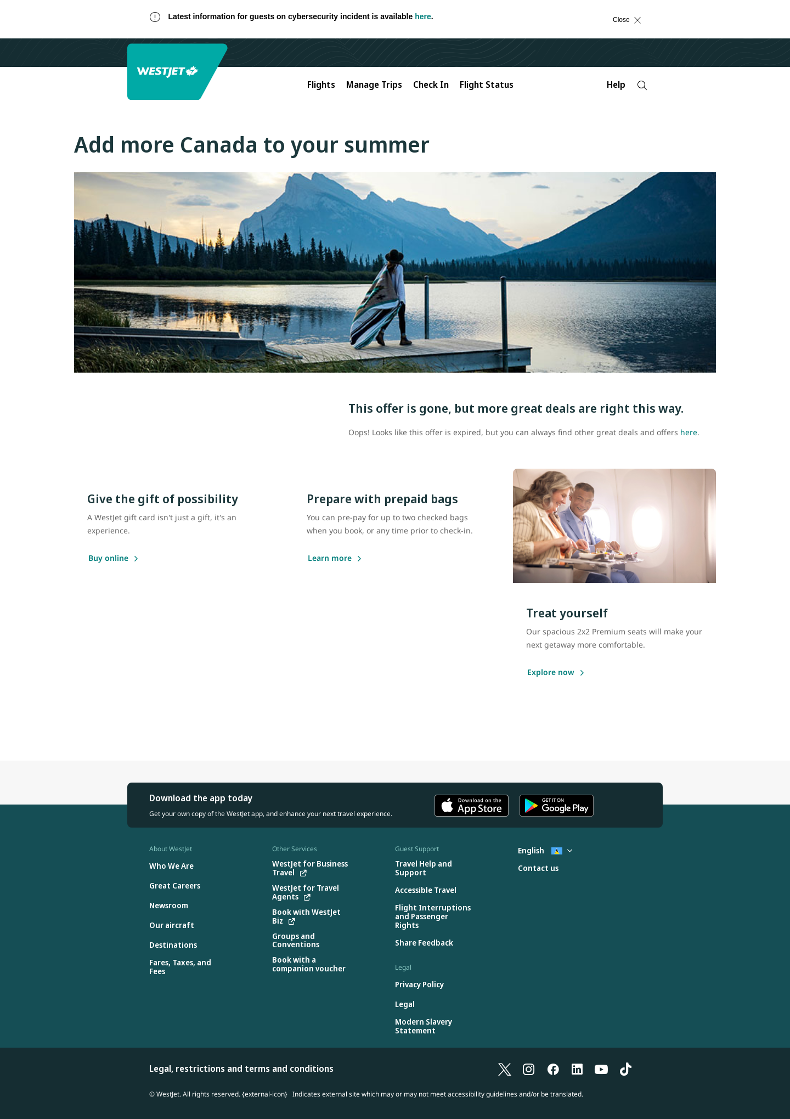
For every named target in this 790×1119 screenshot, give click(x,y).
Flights (321, 84)
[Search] (642, 85)
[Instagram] (528, 1068)
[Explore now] (550, 672)
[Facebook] (553, 1068)
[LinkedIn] (577, 1068)
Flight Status (487, 84)
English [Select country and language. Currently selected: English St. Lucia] (545, 850)
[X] (504, 1068)
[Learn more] (330, 558)
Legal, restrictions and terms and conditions (241, 1068)
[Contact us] (538, 868)
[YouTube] (601, 1068)
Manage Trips (374, 84)
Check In (431, 84)
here (423, 16)
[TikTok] (625, 1068)
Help (616, 84)
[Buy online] (108, 558)
